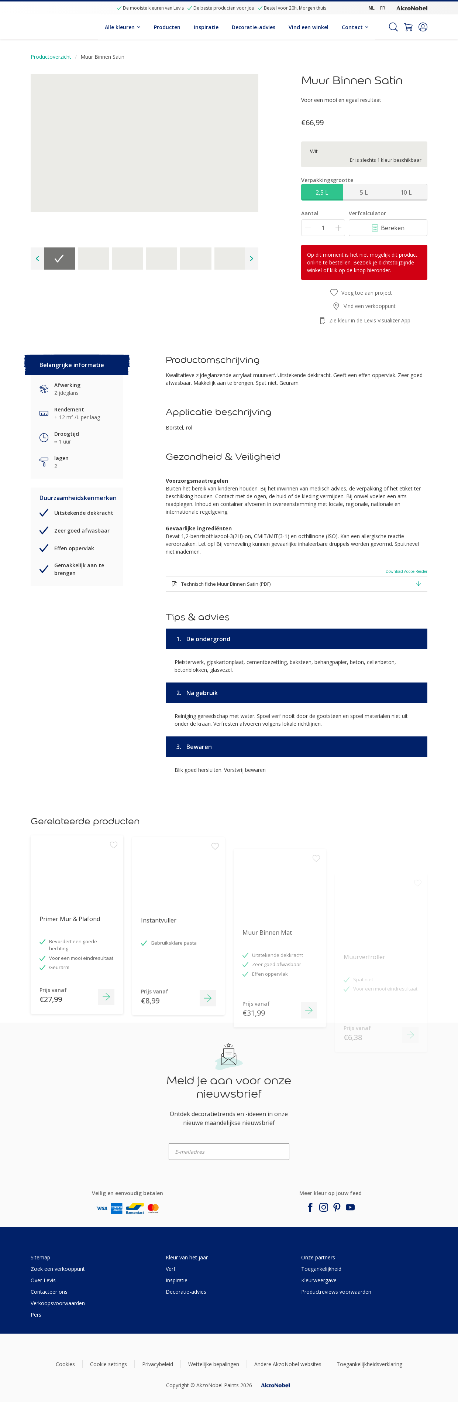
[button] (423, 27)
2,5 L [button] (322, 192)
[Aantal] (323, 227)
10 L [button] (406, 192)
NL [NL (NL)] (371, 7)
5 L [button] (364, 192)
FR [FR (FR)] (382, 7)
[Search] (393, 27)
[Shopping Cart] (408, 27)
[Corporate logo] (411, 7)
